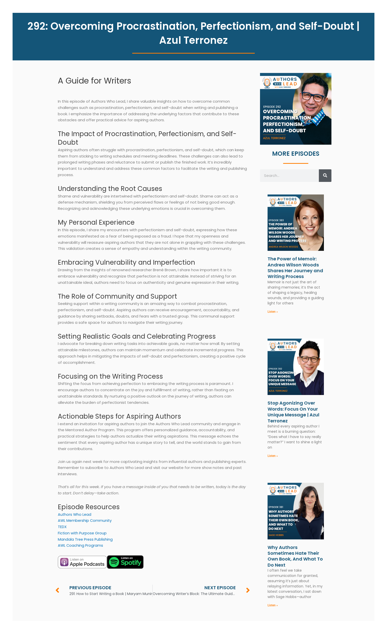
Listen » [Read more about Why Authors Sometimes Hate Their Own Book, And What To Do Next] (273, 606)
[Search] (325, 175)
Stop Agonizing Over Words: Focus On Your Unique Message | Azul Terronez (293, 412)
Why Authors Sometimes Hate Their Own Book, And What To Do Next (295, 556)
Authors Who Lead (75, 514)
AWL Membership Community (85, 520)
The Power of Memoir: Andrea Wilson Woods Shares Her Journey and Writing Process (295, 268)
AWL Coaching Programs (81, 545)
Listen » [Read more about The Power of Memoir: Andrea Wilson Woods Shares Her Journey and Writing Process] (273, 311)
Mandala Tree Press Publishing (86, 539)
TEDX (62, 526)
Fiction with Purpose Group (83, 533)
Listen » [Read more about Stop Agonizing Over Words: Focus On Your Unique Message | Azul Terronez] (273, 456)
